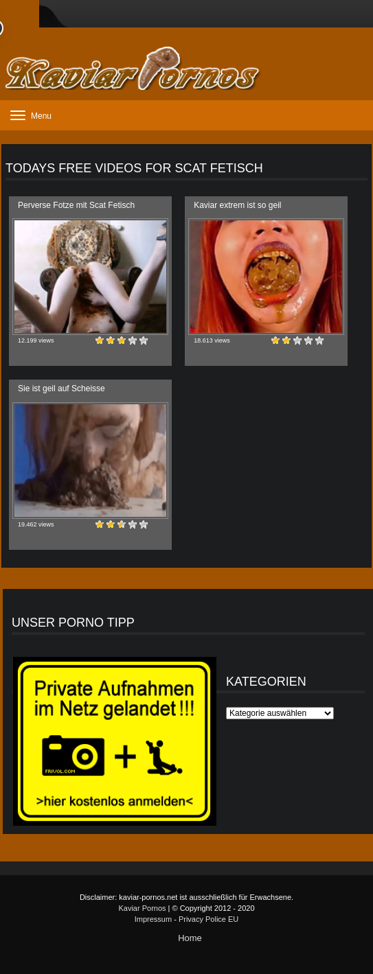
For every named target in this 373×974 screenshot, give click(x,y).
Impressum (153, 919)
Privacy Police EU (208, 919)
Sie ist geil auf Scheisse (61, 388)
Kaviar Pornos (142, 908)
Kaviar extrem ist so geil (237, 205)
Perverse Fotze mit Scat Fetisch (76, 205)
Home (190, 938)
